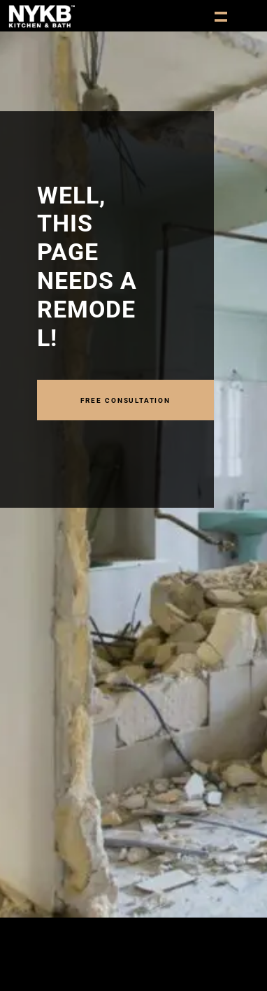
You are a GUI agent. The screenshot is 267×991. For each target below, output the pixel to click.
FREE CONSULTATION (125, 399)
